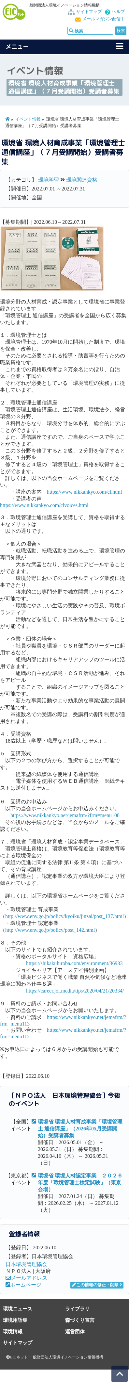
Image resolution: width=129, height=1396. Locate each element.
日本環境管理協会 (26, 1264)
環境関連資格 (81, 180)
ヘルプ (118, 11)
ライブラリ (77, 1308)
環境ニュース (17, 1308)
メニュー (17, 46)
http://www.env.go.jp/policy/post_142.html (50, 930)
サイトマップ (89, 11)
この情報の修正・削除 (95, 1285)
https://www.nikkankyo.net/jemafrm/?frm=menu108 (65, 815)
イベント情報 (28, 119)
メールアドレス (26, 1278)
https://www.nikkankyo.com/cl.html (84, 492)
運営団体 (75, 1331)
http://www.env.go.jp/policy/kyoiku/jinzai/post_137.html (64, 916)
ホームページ (23, 1285)
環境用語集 (15, 1320)
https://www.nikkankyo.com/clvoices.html (44, 505)
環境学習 (48, 180)
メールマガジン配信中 (103, 19)
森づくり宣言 (79, 1320)
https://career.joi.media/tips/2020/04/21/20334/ (75, 991)
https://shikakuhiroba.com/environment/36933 (74, 963)
